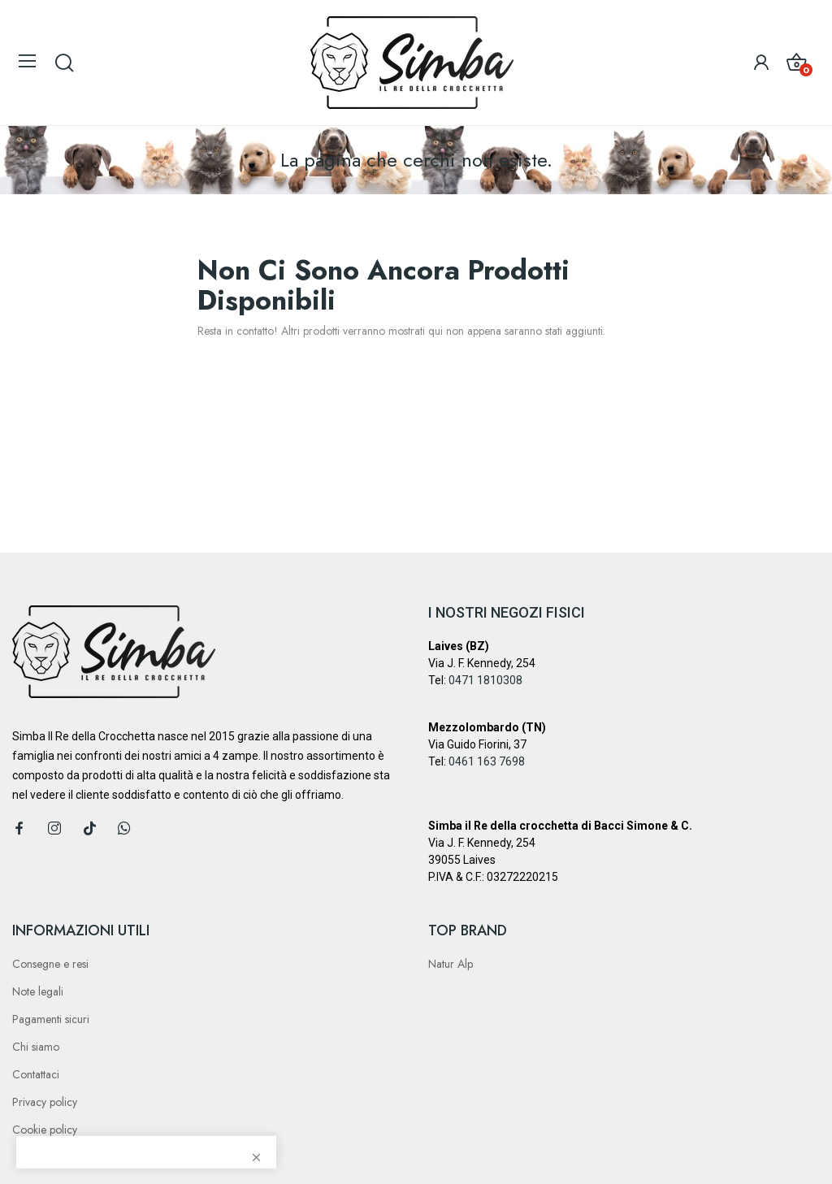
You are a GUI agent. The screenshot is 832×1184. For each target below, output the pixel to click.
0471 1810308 (485, 680)
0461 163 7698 (486, 761)
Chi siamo (35, 1047)
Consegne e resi (50, 964)
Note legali (37, 991)
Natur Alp (450, 964)
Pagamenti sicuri (50, 1019)
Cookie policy (44, 1129)
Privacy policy (44, 1102)
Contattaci (35, 1074)
